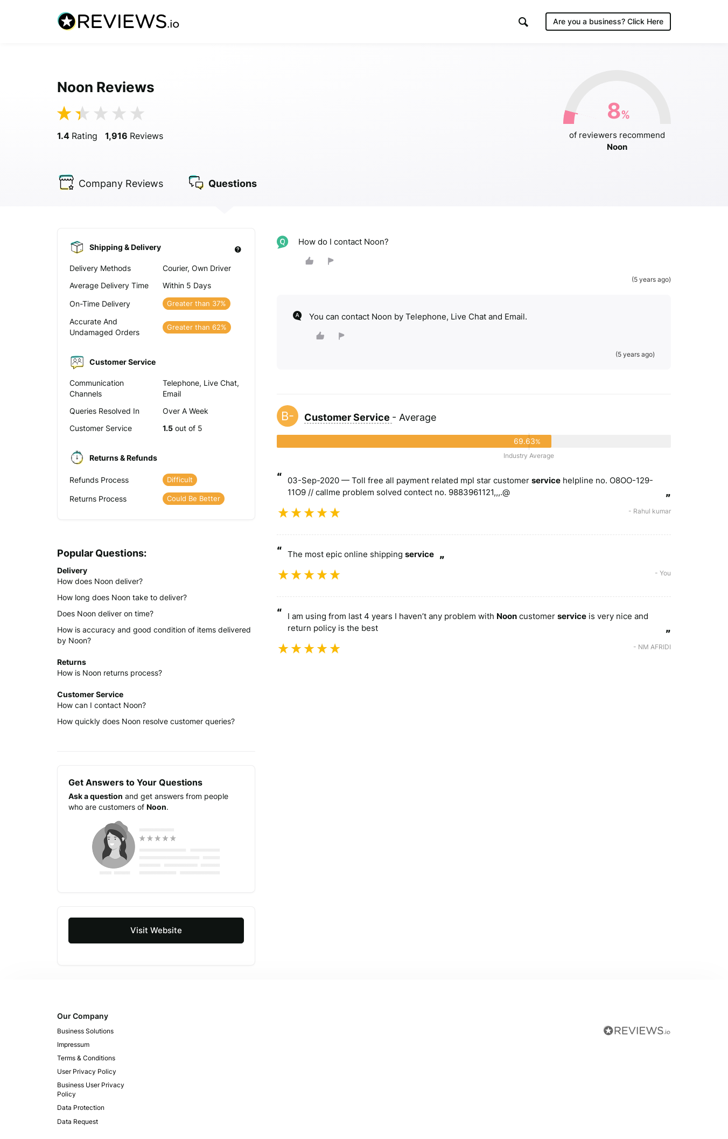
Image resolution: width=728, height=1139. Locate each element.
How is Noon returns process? (109, 672)
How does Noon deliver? (100, 581)
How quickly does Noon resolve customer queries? (146, 721)
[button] (523, 22)
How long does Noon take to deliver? (122, 597)
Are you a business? (608, 21)
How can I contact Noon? (101, 705)
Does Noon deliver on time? (105, 613)
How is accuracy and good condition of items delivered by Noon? (154, 635)
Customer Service (348, 417)
